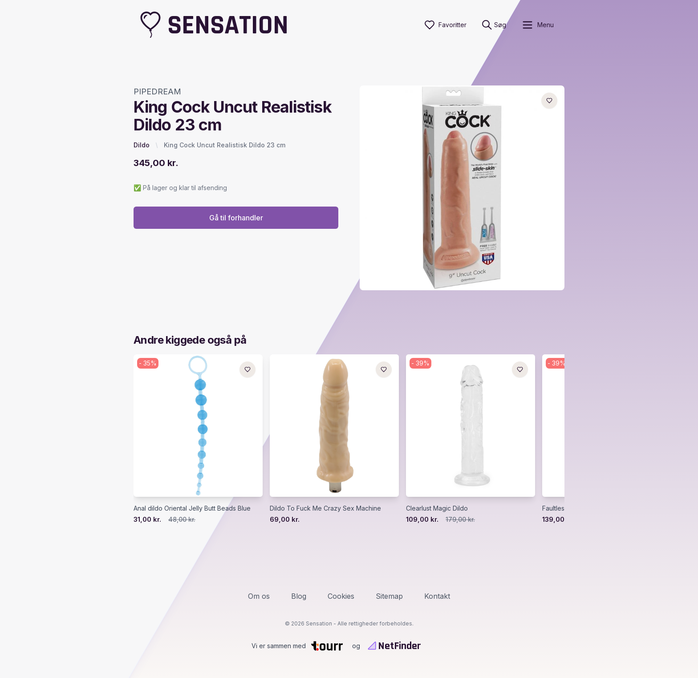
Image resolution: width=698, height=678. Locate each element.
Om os (259, 596)
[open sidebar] (537, 25)
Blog (298, 596)
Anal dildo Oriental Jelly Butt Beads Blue (192, 508)
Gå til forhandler (236, 217)
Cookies (341, 596)
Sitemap (389, 596)
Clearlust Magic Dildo (437, 508)
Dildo (142, 145)
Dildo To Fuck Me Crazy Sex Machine (325, 508)
